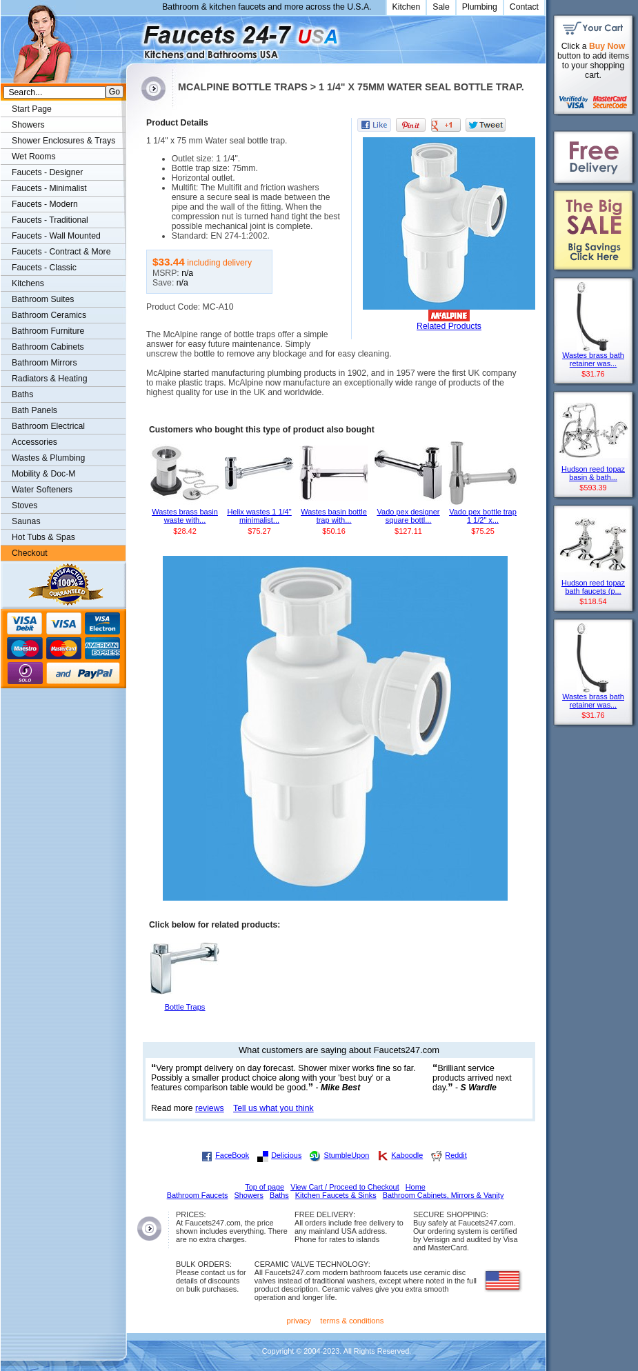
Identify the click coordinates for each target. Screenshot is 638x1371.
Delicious (286, 1155)
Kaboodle (407, 1155)
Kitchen (406, 7)
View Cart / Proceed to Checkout (344, 1187)
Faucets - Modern (45, 204)
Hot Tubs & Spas (43, 537)
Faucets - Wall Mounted (56, 236)
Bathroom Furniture (48, 331)
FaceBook (232, 1155)
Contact (524, 7)
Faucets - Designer (47, 172)
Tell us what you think (273, 1108)
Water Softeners (42, 489)
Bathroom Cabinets (48, 347)
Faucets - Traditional (50, 220)
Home (416, 1187)
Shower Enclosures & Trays (63, 141)
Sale (441, 7)
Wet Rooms (34, 156)
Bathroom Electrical (48, 426)
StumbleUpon (346, 1155)
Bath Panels (34, 410)
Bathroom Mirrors (44, 363)
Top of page (264, 1187)
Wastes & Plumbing (48, 458)
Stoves (24, 505)
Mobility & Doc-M (43, 474)
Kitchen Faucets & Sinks (336, 1195)
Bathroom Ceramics (49, 315)
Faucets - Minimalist (49, 188)
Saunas (26, 521)
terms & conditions (351, 1321)
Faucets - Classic (44, 267)
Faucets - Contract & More (61, 252)
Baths (22, 394)
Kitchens (28, 283)
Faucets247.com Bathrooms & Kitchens (133, 36)
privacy (299, 1321)
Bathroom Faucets (197, 1195)
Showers (28, 125)
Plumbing (479, 7)
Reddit (455, 1155)
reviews (209, 1108)
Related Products (449, 326)
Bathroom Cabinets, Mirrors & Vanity (443, 1195)
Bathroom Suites (43, 299)
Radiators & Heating (50, 378)
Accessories (34, 442)
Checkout (30, 553)
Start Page (32, 109)
